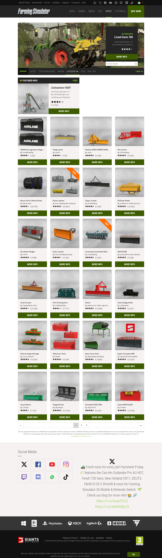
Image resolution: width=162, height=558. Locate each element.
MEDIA (92, 11)
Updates (56, 2)
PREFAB (61, 71)
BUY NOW (136, 11)
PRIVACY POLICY (70, 538)
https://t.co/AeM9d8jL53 (112, 507)
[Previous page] (141, 425)
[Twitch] (121, 2)
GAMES (81, 11)
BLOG (72, 11)
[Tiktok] (132, 2)
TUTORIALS (120, 11)
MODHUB (23, 71)
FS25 (83, 71)
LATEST (33, 71)
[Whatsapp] (95, 2)
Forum (47, 2)
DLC (100, 11)
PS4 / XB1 (92, 71)
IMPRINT (100, 538)
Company (75, 2)
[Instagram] (116, 2)
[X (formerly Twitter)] (100, 2)
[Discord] (126, 2)
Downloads (37, 2)
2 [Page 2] (81, 425)
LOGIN (138, 71)
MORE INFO (121, 56)
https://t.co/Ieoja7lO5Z (112, 501)
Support (65, 2)
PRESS (109, 538)
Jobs (84, 2)
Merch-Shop (24, 2)
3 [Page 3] (86, 425)
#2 (82, 473)
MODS (109, 11)
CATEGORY (71, 71)
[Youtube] (110, 2)
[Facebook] (105, 2)
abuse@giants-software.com (81, 436)
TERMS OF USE (87, 538)
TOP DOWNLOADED (47, 71)
